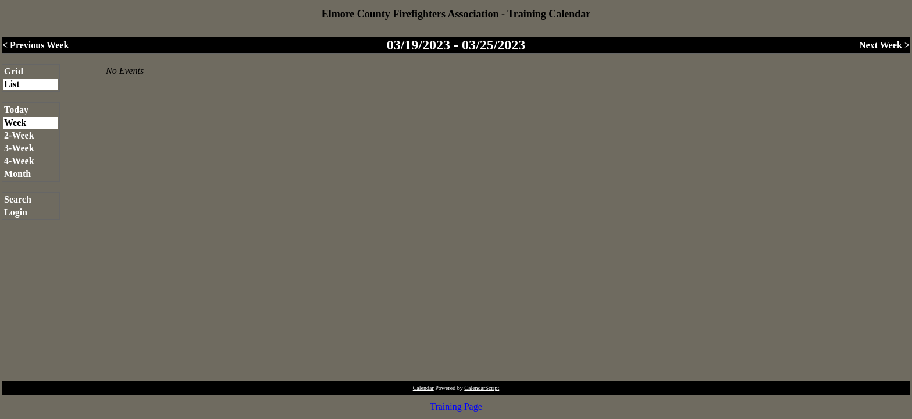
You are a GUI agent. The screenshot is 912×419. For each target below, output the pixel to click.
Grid (13, 71)
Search (17, 199)
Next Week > (884, 45)
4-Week (19, 161)
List (12, 84)
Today (16, 110)
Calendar (423, 388)
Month (17, 174)
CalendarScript (481, 388)
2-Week (19, 135)
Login (15, 212)
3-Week (19, 148)
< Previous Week (35, 45)
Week (15, 122)
